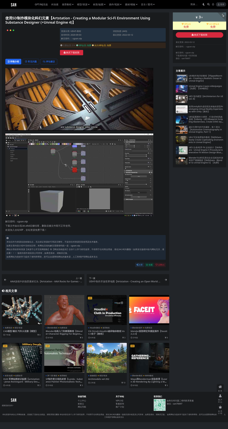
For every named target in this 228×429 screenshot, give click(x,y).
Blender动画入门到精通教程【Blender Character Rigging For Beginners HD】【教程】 (64, 340)
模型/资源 (18, 334)
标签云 (81, 410)
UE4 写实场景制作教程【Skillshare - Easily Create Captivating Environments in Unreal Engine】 (206, 140)
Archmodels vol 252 (98, 385)
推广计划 (120, 413)
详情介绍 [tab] (13, 68)
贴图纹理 (18, 382)
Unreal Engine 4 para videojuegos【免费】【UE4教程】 (205, 87)
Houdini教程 (95, 334)
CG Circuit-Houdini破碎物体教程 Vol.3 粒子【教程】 (106, 339)
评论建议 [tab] (50, 68)
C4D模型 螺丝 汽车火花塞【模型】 (20, 337)
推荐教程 (106, 334)
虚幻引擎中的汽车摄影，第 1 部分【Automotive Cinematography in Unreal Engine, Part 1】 (205, 129)
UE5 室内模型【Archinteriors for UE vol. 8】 (206, 97)
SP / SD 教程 (52, 382)
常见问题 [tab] (31, 68)
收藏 (149, 271)
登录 (221, 4)
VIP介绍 (119, 407)
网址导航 (82, 413)
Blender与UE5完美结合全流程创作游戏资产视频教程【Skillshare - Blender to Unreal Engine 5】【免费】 (206, 160)
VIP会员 (186, 24)
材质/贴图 (9, 382)
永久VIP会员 (213, 24)
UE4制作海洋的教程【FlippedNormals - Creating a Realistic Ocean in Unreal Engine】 (205, 78)
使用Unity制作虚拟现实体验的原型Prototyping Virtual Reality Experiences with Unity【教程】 (206, 109)
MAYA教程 (149, 382)
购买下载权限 (71, 52)
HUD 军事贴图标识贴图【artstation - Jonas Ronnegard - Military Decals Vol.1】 (21, 388)
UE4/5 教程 (76, 31)
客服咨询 (120, 410)
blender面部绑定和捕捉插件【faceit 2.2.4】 (149, 339)
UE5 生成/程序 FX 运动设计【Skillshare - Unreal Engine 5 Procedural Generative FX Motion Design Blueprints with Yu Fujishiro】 (206, 151)
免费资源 (8, 334)
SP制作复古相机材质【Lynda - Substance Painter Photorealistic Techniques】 (64, 388)
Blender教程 (52, 334)
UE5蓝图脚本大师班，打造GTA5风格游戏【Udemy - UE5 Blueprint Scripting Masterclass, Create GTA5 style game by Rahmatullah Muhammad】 (206, 121)
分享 (140, 271)
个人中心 (82, 407)
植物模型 (93, 382)
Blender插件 (137, 334)
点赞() (160, 271)
